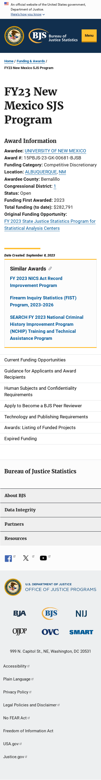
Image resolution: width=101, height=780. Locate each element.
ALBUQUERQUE (41, 172)
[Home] (53, 36)
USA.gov (12, 743)
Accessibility (16, 666)
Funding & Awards (31, 61)
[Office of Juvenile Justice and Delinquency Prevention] (20, 633)
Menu (89, 35)
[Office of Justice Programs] (14, 36)
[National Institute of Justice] (81, 611)
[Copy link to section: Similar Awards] (49, 268)
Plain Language (18, 679)
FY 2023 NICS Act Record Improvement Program (36, 282)
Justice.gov (15, 756)
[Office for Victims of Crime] (50, 631)
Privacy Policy (17, 692)
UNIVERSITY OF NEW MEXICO (55, 150)
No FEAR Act (16, 718)
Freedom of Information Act (28, 730)
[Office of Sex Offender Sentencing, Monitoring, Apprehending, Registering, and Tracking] (81, 630)
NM (62, 172)
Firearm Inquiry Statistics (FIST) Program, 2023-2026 (43, 301)
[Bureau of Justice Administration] (19, 611)
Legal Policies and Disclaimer (31, 705)
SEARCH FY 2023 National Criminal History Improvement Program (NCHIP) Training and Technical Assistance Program (46, 327)
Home (8, 61)
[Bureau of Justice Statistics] (50, 617)
